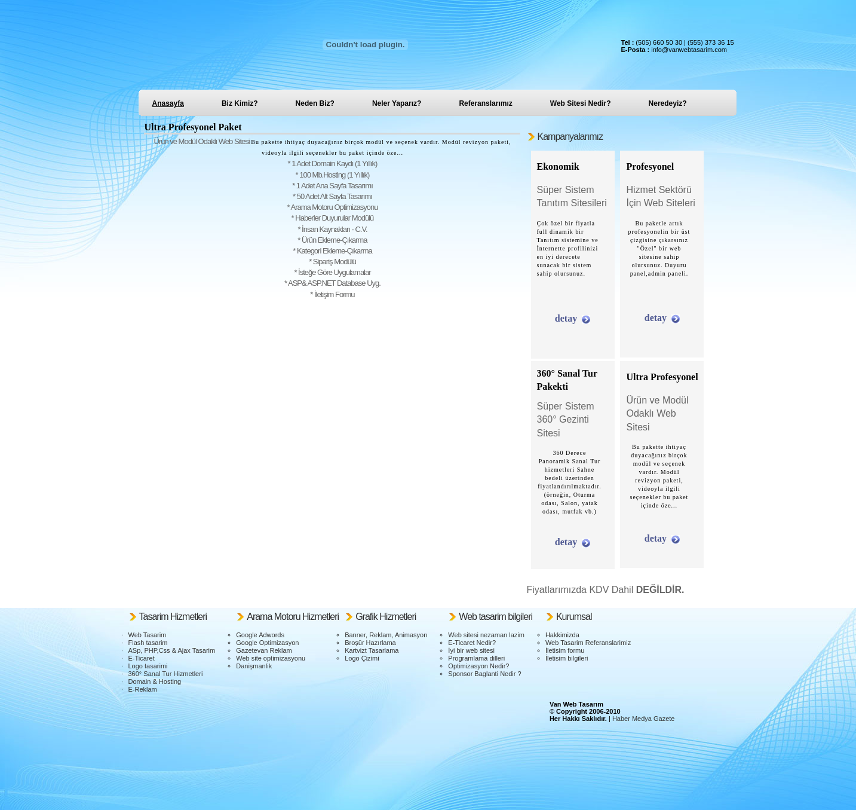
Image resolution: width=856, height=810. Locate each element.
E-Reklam (142, 689)
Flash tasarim (148, 642)
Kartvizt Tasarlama (371, 650)
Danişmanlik (254, 666)
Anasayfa (168, 103)
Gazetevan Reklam (264, 650)
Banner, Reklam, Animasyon (386, 634)
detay (566, 318)
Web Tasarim (147, 634)
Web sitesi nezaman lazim (486, 634)
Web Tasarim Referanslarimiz (588, 642)
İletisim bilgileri (566, 658)
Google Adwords (260, 634)
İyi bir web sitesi (471, 650)
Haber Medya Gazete (643, 718)
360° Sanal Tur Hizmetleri (165, 673)
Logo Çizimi (362, 658)
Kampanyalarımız (570, 137)
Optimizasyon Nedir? (478, 666)
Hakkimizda (562, 634)
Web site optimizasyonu (270, 658)
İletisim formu (564, 650)
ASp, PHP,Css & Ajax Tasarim (172, 650)
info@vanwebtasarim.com (689, 49)
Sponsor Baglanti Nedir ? (484, 673)
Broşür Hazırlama (370, 642)
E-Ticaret (141, 658)
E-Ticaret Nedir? (472, 642)
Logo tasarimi (148, 666)
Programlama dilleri (476, 658)
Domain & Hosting (155, 681)
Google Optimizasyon (267, 642)
